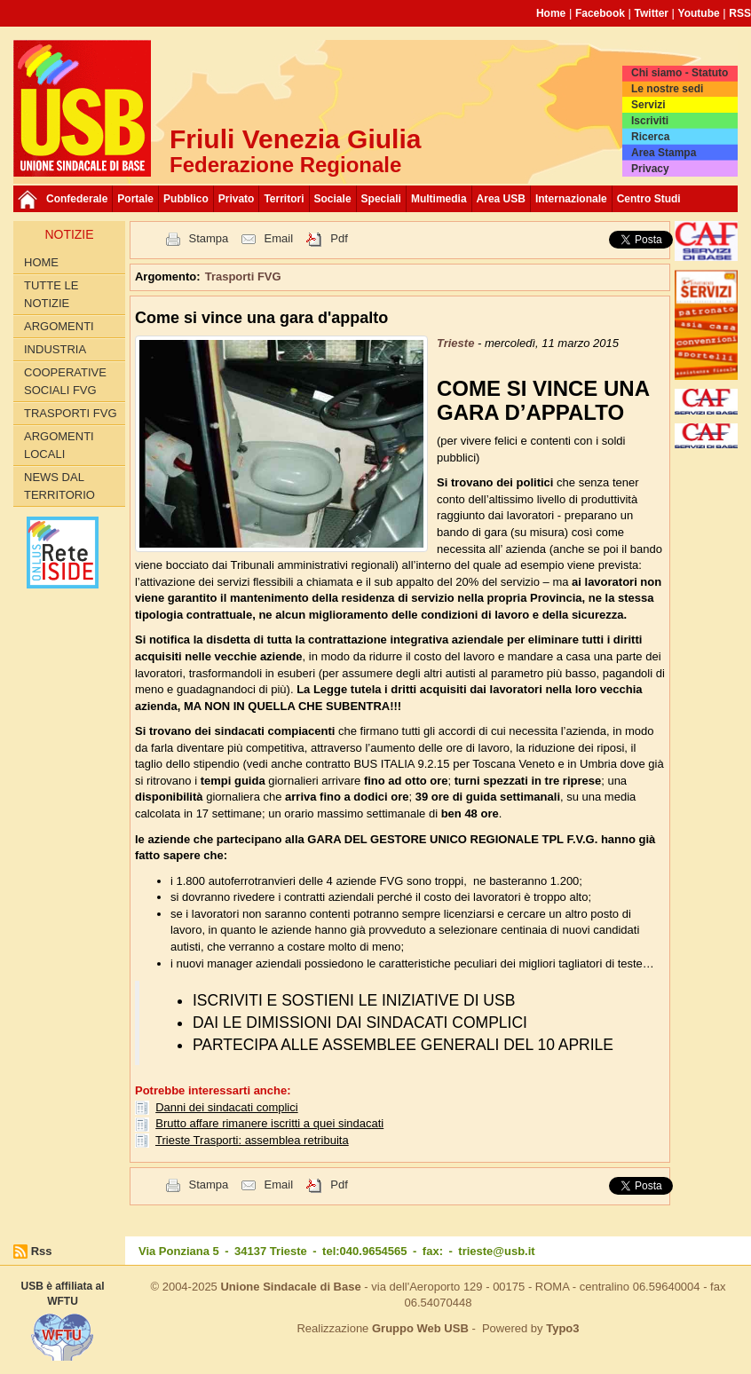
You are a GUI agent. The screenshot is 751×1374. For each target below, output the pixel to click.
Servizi (648, 105)
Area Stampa (663, 152)
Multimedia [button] (439, 199)
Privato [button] (236, 199)
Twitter (651, 13)
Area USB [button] (501, 199)
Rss (41, 1251)
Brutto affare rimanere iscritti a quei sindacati (269, 1123)
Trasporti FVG (70, 413)
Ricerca (650, 136)
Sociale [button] (333, 199)
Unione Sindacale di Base (290, 1286)
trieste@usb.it (496, 1251)
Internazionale (571, 199)
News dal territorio (59, 485)
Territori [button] (284, 199)
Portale (135, 199)
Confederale (76, 199)
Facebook (600, 13)
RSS (740, 13)
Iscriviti (649, 120)
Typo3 (562, 1328)
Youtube (699, 13)
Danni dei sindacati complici (226, 1107)
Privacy (650, 168)
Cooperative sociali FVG (65, 381)
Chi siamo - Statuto (679, 73)
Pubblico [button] (186, 199)
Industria (55, 349)
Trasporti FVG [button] (243, 276)
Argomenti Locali (59, 445)
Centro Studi (649, 199)
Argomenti (59, 326)
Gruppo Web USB (420, 1328)
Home (550, 13)
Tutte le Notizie (51, 294)
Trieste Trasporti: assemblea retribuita (252, 1140)
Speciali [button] (381, 199)
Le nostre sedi (667, 89)
